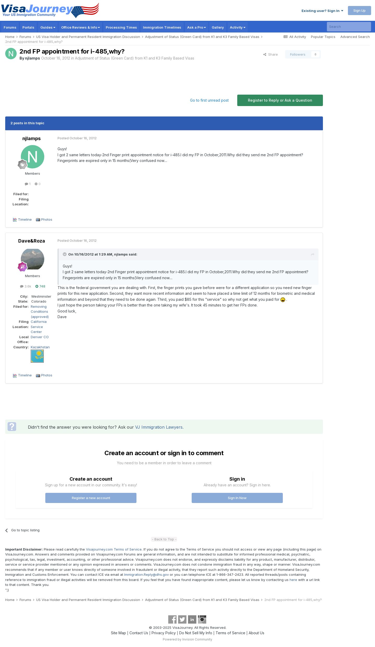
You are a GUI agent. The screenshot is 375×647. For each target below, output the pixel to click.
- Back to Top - (164, 539)
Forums (10, 27)
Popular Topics (323, 37)
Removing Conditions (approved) (40, 311)
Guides (47, 27)
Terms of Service (230, 633)
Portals (28, 27)
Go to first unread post (209, 100)
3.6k (25, 286)
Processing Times (121, 27)
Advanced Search (355, 37)
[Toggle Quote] (65, 254)
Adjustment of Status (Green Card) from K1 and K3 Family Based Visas (134, 58)
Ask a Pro (196, 27)
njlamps (32, 58)
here (293, 580)
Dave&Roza (31, 241)
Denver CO (40, 337)
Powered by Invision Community (187, 639)
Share (270, 54)
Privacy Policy (164, 633)
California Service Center (39, 326)
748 (40, 286)
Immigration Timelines (162, 27)
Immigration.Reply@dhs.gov (146, 574)
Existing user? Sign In (322, 11)
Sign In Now (237, 498)
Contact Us (138, 633)
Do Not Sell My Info (195, 633)
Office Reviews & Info (80, 27)
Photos (46, 219)
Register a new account (91, 498)
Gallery (218, 27)
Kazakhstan (40, 347)
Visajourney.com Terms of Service (114, 549)
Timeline (25, 219)
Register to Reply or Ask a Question (280, 100)
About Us (256, 633)
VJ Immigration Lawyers (159, 427)
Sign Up (359, 10)
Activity (237, 27)
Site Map (118, 633)
